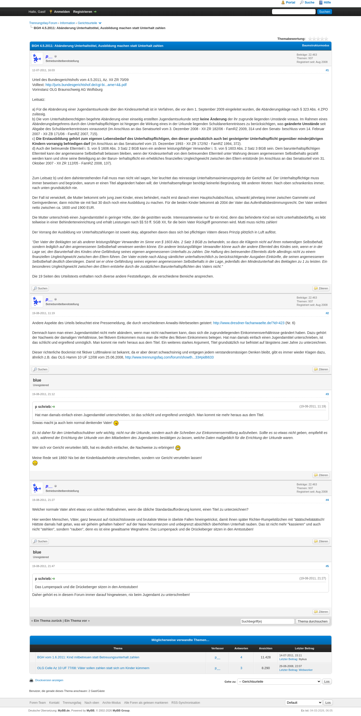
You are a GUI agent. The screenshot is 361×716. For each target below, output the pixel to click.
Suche (309, 2)
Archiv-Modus (112, 702)
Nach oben (91, 702)
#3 (327, 394)
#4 (327, 499)
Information (67, 23)
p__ (217, 657)
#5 (327, 566)
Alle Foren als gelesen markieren (146, 702)
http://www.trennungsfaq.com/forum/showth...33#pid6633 (169, 357)
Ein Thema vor (75, 620)
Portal (290, 2)
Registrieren (82, 12)
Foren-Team (38, 702)
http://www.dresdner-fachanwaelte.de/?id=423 (248, 323)
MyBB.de (64, 710)
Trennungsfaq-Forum (43, 23)
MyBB (90, 710)
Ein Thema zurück (48, 620)
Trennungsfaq (72, 702)
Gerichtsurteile (87, 23)
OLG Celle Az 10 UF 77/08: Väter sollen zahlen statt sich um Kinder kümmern (93, 668)
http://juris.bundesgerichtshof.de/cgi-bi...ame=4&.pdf (85, 85)
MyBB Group (121, 710)
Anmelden (62, 12)
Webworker (306, 669)
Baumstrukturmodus (315, 45)
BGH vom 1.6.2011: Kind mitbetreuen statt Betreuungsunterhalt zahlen (88, 657)
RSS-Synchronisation (185, 702)
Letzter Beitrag (288, 659)
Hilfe (327, 2)
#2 (327, 313)
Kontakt (54, 702)
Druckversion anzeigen (49, 680)
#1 (327, 70)
